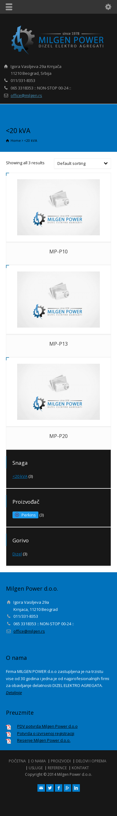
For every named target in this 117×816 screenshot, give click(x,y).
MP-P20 (58, 436)
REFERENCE (57, 767)
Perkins (29, 515)
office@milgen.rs (26, 95)
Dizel (17, 554)
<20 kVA (19, 476)
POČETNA (17, 761)
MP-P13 (58, 343)
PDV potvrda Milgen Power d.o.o (47, 726)
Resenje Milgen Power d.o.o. (44, 740)
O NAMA (38, 761)
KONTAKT (80, 767)
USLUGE (36, 767)
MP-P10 (58, 251)
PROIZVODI (61, 761)
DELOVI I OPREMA (91, 761)
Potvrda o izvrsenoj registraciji (45, 733)
